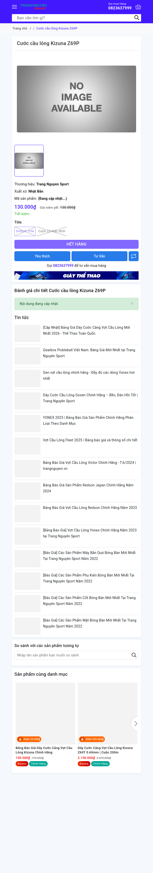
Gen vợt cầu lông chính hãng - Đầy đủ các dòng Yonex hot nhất (89, 375)
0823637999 (120, 6)
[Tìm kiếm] (137, 18)
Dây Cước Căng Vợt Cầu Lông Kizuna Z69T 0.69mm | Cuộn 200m (105, 750)
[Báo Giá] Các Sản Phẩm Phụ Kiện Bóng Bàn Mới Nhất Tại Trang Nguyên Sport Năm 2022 (88, 578)
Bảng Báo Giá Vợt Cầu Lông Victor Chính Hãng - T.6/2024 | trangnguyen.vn (89, 466)
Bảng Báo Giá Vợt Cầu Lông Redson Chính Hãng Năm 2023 (90, 508)
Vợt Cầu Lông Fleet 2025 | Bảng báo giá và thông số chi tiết (90, 440)
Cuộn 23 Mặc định (52, 231)
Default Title (25, 231)
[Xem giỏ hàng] (138, 7)
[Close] (132, 303)
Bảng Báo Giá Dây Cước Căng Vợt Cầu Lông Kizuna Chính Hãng (44, 750)
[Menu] (14, 6)
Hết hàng (76, 244)
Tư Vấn (99, 256)
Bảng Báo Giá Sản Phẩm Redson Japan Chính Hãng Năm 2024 (88, 488)
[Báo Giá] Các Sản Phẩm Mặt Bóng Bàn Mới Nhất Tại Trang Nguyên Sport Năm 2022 (89, 623)
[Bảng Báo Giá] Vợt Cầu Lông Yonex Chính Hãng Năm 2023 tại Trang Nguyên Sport (90, 533)
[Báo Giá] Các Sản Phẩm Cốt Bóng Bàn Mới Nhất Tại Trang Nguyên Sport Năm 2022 (89, 601)
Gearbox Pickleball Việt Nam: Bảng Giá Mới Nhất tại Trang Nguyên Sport (89, 353)
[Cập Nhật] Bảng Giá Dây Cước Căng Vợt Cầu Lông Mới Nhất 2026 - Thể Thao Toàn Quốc (86, 330)
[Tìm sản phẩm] (76, 18)
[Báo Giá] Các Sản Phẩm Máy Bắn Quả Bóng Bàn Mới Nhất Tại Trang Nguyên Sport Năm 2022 (89, 556)
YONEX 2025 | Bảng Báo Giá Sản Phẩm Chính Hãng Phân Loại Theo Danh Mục (88, 420)
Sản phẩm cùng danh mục (41, 674)
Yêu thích (42, 256)
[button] (135, 723)
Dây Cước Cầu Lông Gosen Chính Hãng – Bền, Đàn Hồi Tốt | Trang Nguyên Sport (90, 398)
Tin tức (21, 317)
